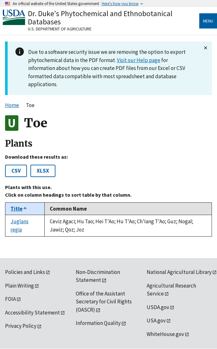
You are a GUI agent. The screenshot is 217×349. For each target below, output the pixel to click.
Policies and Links (25, 272)
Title (19, 208)
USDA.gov (158, 307)
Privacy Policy (20, 325)
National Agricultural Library (179, 272)
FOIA (10, 298)
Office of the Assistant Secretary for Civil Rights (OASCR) (104, 301)
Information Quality (98, 323)
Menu (208, 21)
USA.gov (156, 320)
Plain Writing (19, 285)
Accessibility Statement (32, 312)
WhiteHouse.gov (165, 334)
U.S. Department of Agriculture (60, 29)
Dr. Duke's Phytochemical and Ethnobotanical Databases (100, 17)
